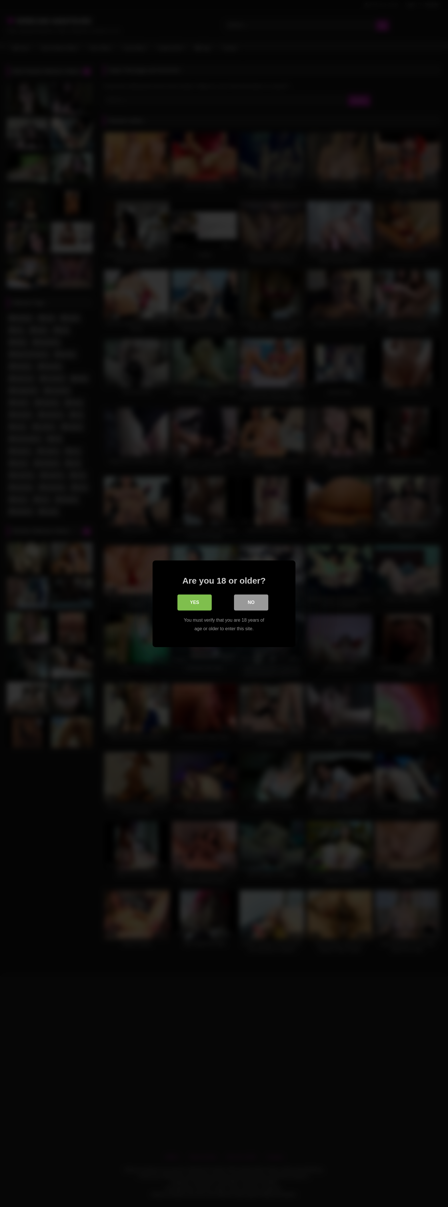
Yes (194, 602)
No (251, 602)
